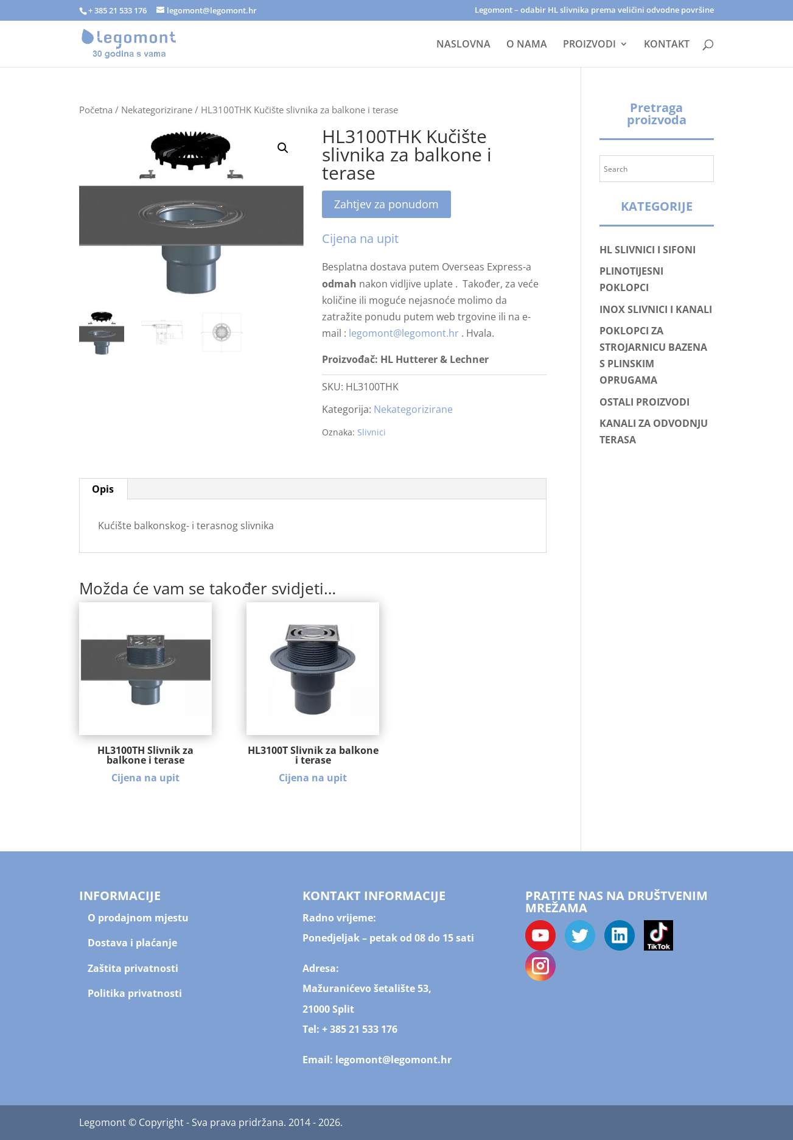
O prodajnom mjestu (138, 917)
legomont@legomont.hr (404, 333)
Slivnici (371, 432)
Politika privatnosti (135, 993)
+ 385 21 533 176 (359, 1029)
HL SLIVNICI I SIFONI (647, 249)
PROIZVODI (589, 45)
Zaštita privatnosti (133, 968)
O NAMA (526, 45)
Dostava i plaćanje (132, 942)
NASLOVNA (463, 45)
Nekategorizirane (156, 110)
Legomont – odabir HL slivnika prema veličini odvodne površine (594, 10)
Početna (96, 110)
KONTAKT (667, 45)
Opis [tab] (103, 489)
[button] (283, 148)
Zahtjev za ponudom (386, 204)
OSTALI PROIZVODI (644, 402)
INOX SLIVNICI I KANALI (655, 309)
